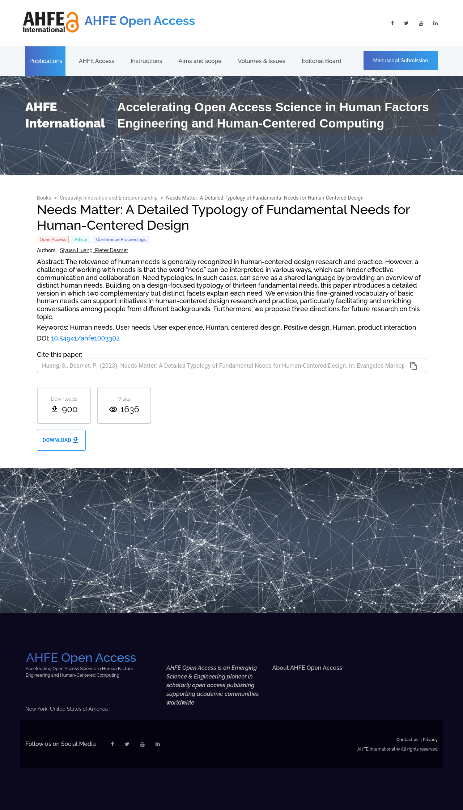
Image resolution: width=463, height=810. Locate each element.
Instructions (146, 61)
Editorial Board (321, 61)
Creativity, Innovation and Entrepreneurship (109, 198)
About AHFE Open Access (307, 667)
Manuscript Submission (400, 60)
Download (61, 440)
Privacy (430, 739)
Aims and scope (200, 61)
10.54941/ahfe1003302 (85, 338)
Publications (46, 61)
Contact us (407, 739)
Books (44, 198)
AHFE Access (96, 61)
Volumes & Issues (261, 61)
